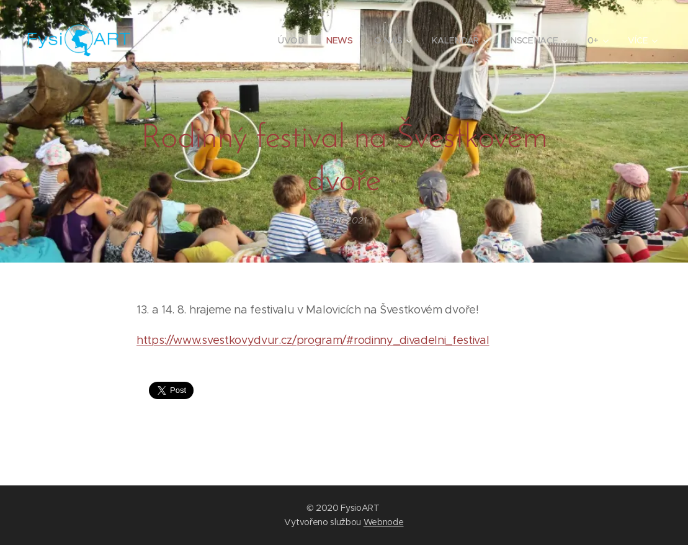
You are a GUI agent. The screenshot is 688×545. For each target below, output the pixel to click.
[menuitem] (294, 40)
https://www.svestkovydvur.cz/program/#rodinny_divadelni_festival (312, 340)
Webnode (384, 522)
